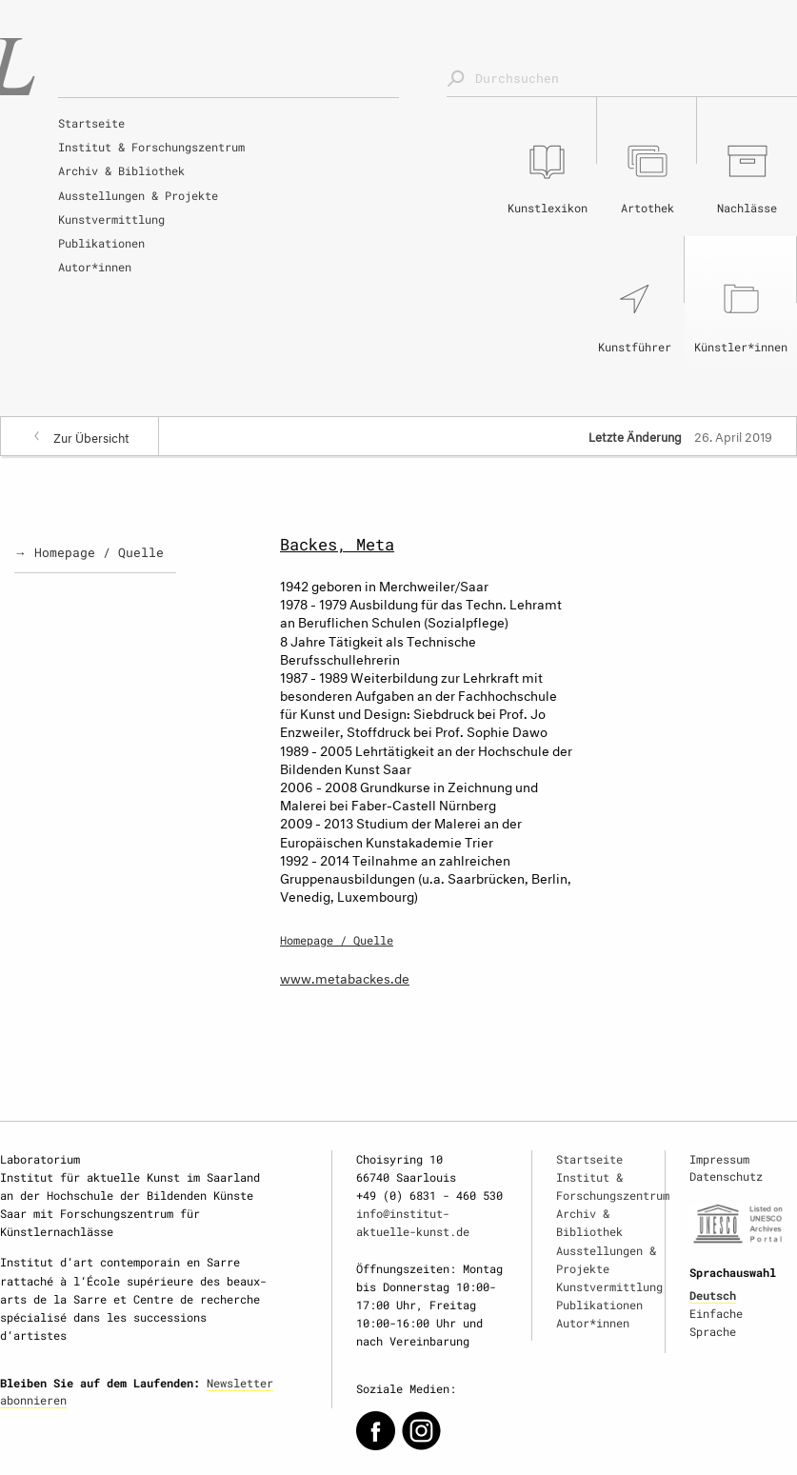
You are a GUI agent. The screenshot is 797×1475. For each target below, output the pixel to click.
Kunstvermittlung (111, 219)
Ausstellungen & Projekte (138, 195)
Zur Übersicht (91, 436)
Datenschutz (726, 1176)
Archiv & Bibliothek (121, 170)
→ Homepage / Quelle (89, 552)
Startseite (91, 122)
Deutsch (712, 1295)
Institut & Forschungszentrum (151, 146)
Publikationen (101, 242)
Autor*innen (94, 266)
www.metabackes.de (344, 977)
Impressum (719, 1158)
